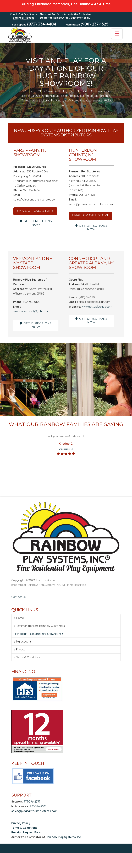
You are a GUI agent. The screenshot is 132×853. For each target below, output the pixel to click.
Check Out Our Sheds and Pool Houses (23, 16)
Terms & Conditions (27, 657)
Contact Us (18, 597)
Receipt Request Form (26, 832)
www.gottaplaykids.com (96, 306)
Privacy (19, 649)
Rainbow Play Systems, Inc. (63, 837)
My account (22, 641)
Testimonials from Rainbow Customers (39, 626)
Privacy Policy (20, 823)
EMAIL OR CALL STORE (35, 210)
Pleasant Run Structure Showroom (39, 633)
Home (19, 618)
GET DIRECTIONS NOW (36, 222)
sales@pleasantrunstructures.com (34, 811)
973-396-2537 (32, 801)
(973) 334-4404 (41, 24)
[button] (116, 33)
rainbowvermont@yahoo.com (32, 311)
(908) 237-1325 (94, 24)
